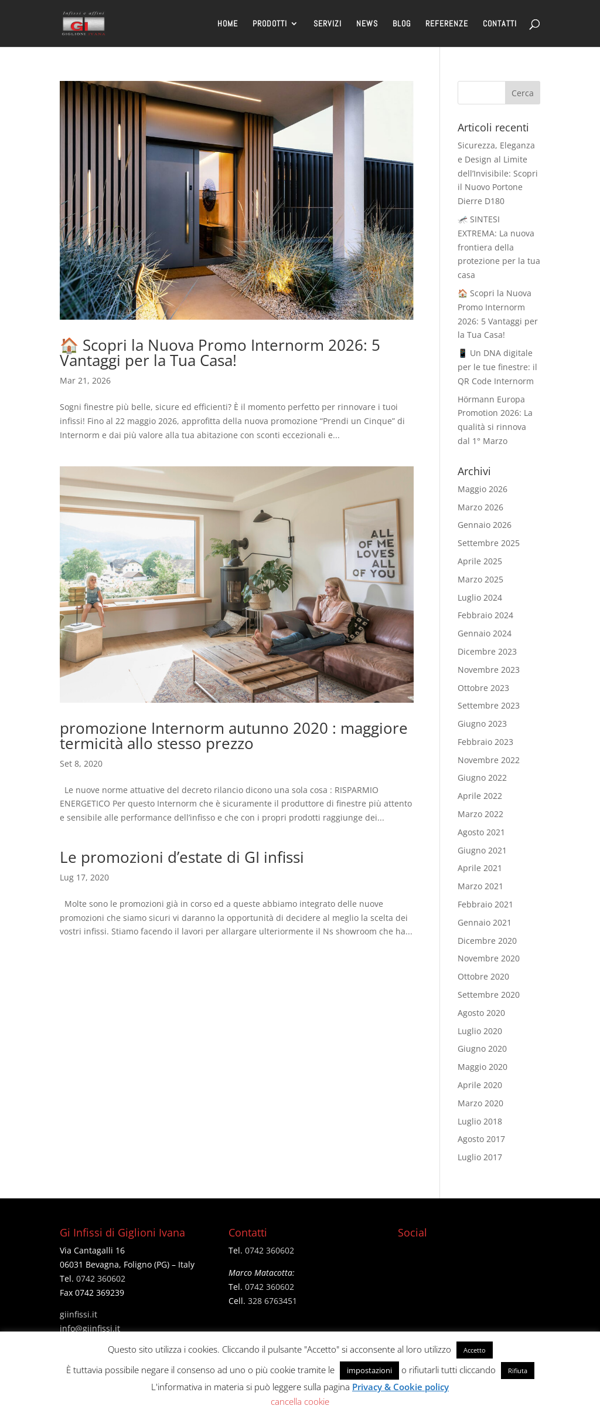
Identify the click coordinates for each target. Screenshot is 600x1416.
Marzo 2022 (480, 813)
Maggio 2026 (482, 488)
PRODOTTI (270, 24)
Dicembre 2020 (487, 940)
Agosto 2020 (481, 1012)
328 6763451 (272, 1300)
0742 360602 (100, 1278)
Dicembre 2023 (487, 651)
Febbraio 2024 (485, 615)
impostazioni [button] (369, 1370)
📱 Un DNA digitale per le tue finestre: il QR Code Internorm (497, 367)
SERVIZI (327, 24)
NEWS (367, 24)
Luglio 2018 (480, 1121)
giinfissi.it (78, 1314)
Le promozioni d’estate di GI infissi (182, 857)
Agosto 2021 (481, 832)
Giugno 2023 (482, 723)
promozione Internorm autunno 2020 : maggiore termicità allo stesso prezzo (234, 735)
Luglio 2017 (480, 1157)
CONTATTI (500, 24)
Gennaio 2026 (485, 524)
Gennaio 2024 (485, 633)
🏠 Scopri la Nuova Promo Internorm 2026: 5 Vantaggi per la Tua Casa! (220, 352)
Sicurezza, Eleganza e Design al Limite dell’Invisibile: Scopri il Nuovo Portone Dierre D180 (498, 173)
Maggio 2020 (482, 1066)
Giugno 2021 (482, 850)
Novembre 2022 (489, 759)
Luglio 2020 (480, 1030)
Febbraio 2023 (485, 741)
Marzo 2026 (480, 507)
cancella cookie (300, 1401)
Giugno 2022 (482, 777)
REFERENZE (446, 24)
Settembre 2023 (489, 705)
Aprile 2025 (480, 561)
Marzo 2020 (480, 1103)
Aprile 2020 (480, 1084)
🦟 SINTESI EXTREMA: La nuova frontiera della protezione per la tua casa (499, 247)
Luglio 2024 (480, 597)
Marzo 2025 (480, 579)
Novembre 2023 (489, 669)
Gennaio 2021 (485, 922)
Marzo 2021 (480, 886)
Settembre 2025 (489, 542)
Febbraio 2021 (485, 904)
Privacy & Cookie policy (400, 1387)
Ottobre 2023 (483, 687)
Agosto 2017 (481, 1138)
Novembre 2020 (489, 958)
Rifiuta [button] (517, 1370)
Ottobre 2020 (483, 976)
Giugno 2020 (482, 1048)
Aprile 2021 (480, 867)
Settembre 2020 (489, 994)
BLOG (402, 24)
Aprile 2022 (480, 795)
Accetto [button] (474, 1350)
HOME (227, 24)
